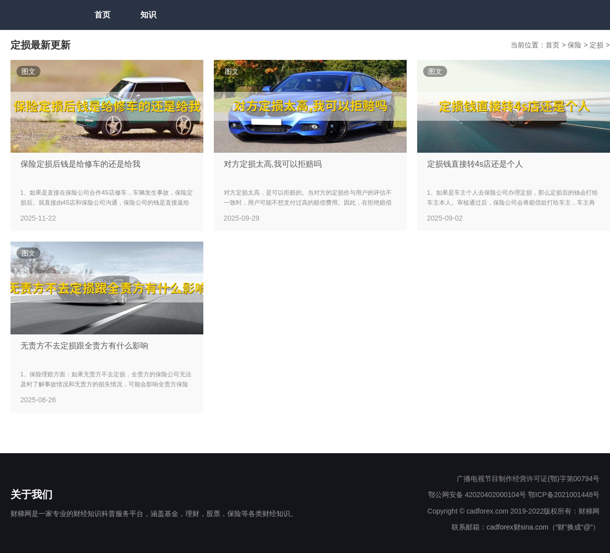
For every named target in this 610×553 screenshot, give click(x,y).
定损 (598, 45)
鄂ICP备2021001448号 (564, 495)
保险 (576, 45)
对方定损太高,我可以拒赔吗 (273, 164)
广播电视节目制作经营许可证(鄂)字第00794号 (528, 479)
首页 (102, 14)
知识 (148, 14)
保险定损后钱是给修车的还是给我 (80, 164)
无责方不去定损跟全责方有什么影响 (84, 345)
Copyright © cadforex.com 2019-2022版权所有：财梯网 (514, 511)
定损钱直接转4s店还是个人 (475, 164)
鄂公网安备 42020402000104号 (477, 495)
